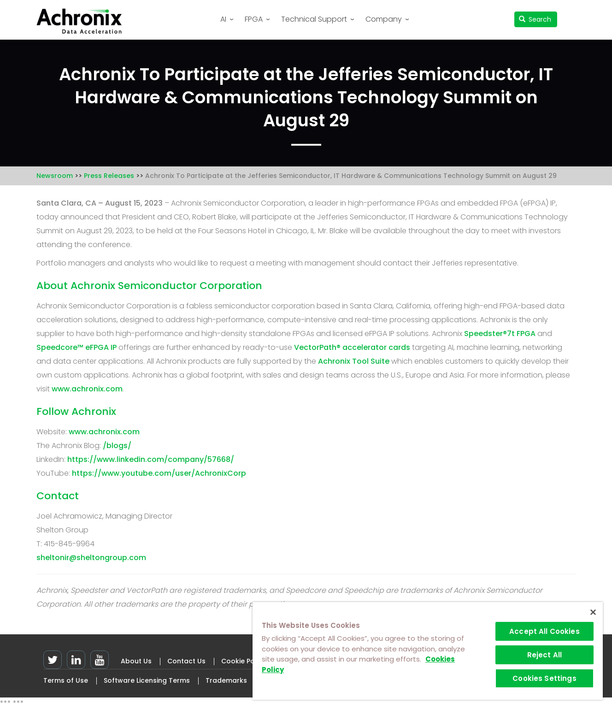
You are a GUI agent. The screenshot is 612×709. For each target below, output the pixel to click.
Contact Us (186, 661)
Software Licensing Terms (147, 680)
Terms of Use (65, 680)
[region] (428, 651)
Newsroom (54, 175)
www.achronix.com (87, 389)
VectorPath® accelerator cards (352, 347)
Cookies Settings (544, 678)
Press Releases (109, 175)
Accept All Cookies (544, 631)
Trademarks (226, 680)
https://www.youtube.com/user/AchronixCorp (159, 473)
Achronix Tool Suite (353, 361)
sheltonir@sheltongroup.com (91, 557)
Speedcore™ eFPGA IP (76, 347)
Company (383, 19)
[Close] (593, 612)
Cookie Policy (243, 661)
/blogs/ (117, 445)
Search (535, 19)
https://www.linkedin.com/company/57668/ (150, 459)
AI (223, 19)
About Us (136, 661)
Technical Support (314, 19)
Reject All (544, 655)
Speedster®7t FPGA (500, 333)
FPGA (254, 19)
